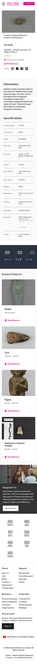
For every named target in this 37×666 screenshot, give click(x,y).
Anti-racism (6, 605)
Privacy (8, 655)
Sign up (8, 626)
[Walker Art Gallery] (10, 544)
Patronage (23, 579)
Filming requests (25, 605)
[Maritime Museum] (27, 533)
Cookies (9, 658)
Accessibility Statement (23, 658)
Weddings (23, 608)
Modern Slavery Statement (23, 655)
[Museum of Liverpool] (10, 523)
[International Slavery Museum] (10, 533)
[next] (28, 259)
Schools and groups (9, 599)
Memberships (24, 573)
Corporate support (26, 576)
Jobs (4, 576)
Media (4, 579)
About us (5, 573)
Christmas (23, 602)
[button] (7, 253)
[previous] (8, 259)
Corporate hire (24, 599)
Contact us (6, 582)
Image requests (8, 608)
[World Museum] (27, 523)
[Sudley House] (27, 544)
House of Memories (9, 602)
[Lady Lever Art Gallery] (10, 554)
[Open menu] (3, 3)
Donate (21, 582)
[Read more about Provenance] (26, 222)
